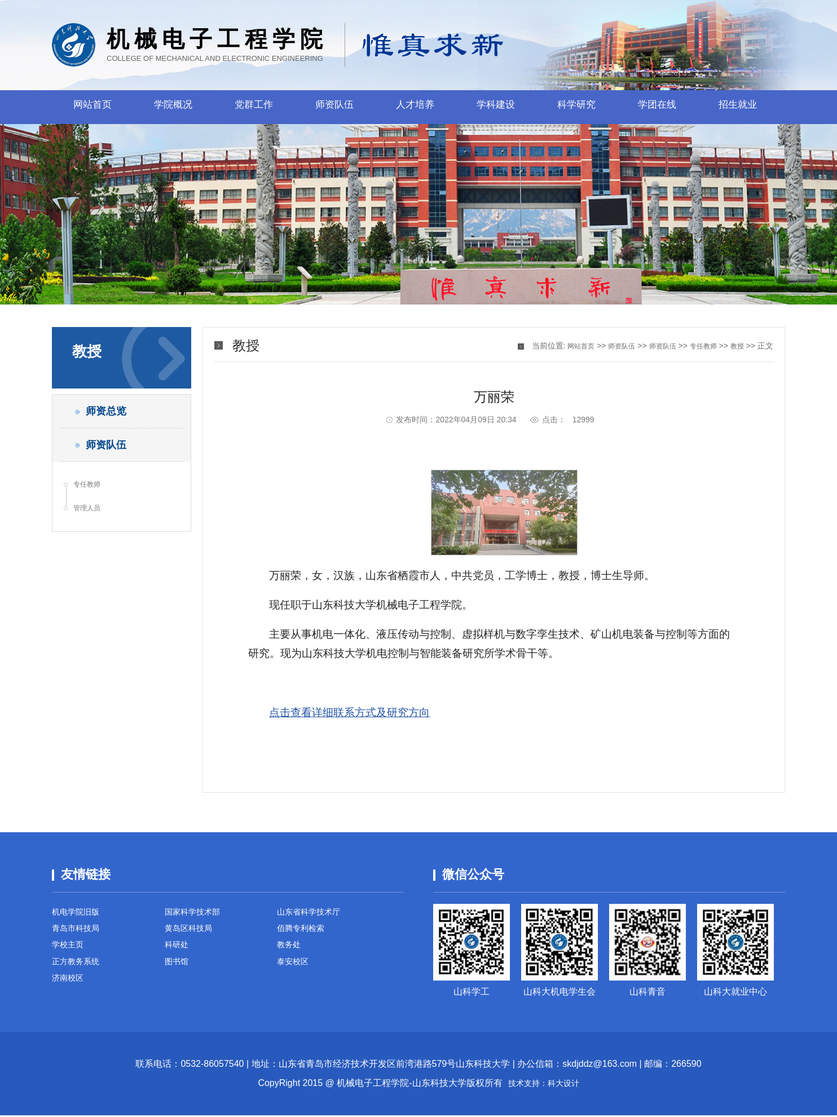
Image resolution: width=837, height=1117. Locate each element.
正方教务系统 (79, 970)
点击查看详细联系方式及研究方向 (349, 712)
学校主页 (70, 951)
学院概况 (173, 107)
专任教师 (91, 497)
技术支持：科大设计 (543, 1084)
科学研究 (576, 107)
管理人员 (91, 524)
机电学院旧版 (79, 913)
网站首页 (92, 107)
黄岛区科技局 (192, 932)
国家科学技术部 (196, 913)
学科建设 (495, 107)
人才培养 (415, 107)
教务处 (290, 951)
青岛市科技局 (79, 932)
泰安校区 (295, 970)
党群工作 (253, 107)
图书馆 (178, 970)
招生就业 (737, 107)
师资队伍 (334, 107)
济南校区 (70, 990)
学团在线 (657, 107)
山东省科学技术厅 (313, 913)
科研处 (178, 951)
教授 (736, 345)
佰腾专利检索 (304, 932)
